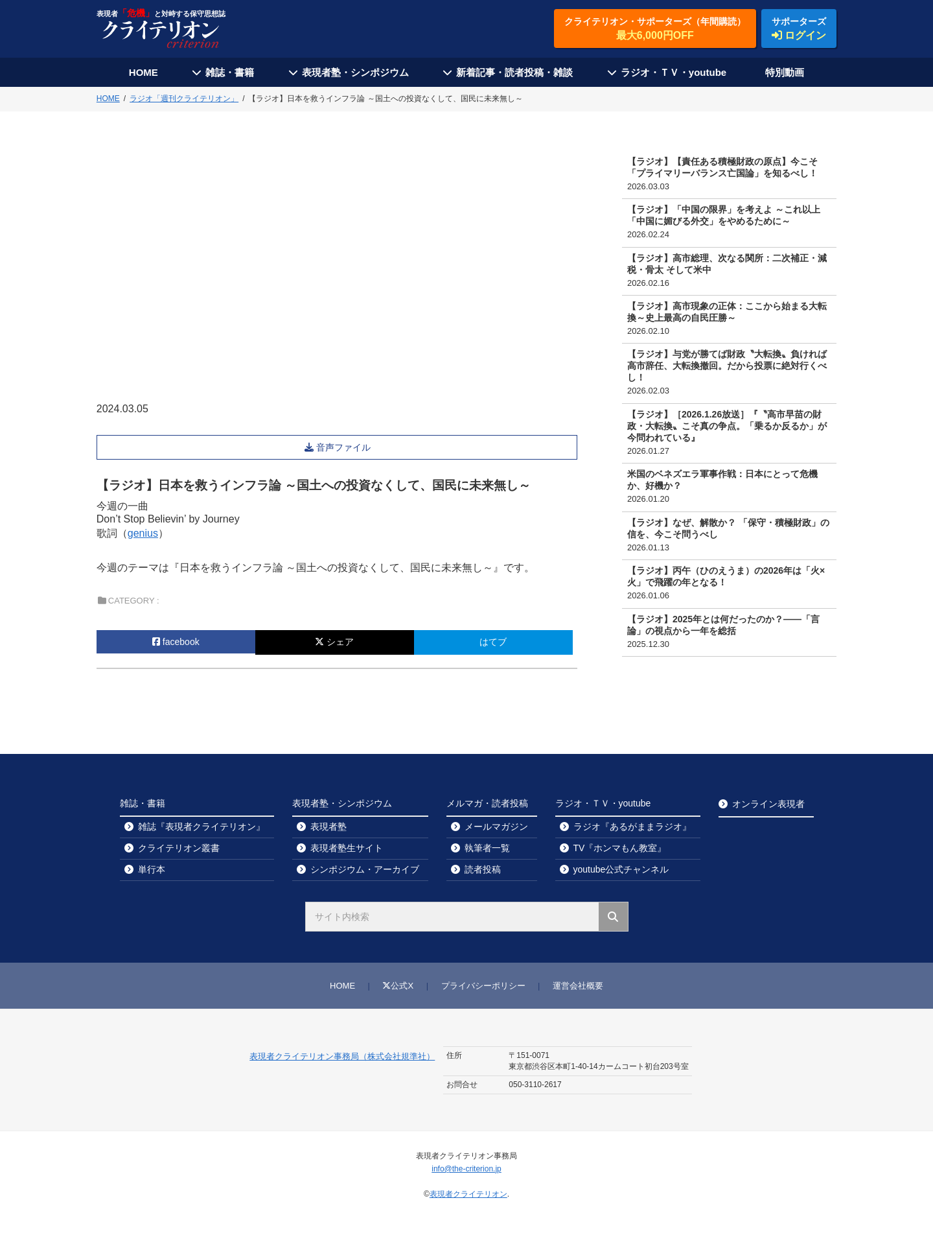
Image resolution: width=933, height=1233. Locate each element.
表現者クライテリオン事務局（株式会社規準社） (342, 1056)
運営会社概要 (578, 986)
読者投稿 (483, 869)
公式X (397, 986)
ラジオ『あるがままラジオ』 (632, 826)
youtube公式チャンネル (621, 869)
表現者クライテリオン (468, 1194)
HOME (143, 72)
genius (143, 533)
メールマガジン (496, 826)
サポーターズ (799, 29)
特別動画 (784, 72)
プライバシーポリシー (483, 986)
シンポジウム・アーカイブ (364, 869)
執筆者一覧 (487, 848)
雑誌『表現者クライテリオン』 (201, 826)
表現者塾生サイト (346, 848)
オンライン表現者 (768, 804)
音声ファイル (344, 447)
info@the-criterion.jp (466, 1168)
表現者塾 (328, 826)
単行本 (151, 869)
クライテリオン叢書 (179, 848)
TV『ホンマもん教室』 (620, 848)
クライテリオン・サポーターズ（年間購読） (655, 29)
